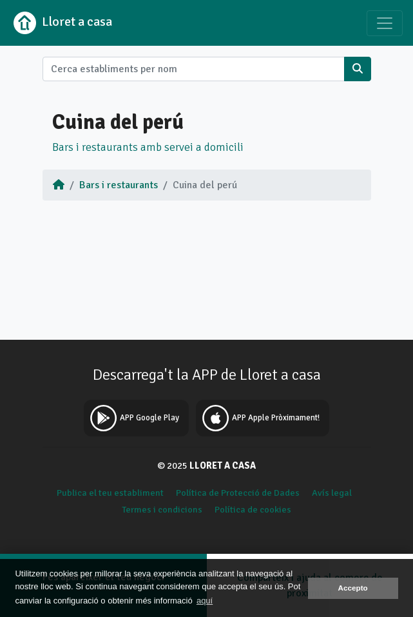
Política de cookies (253, 509)
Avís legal (332, 492)
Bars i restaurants (118, 185)
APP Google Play (133, 418)
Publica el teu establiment (110, 492)
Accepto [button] (353, 587)
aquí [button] (205, 600)
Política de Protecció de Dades (238, 492)
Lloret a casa (61, 22)
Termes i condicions (162, 509)
